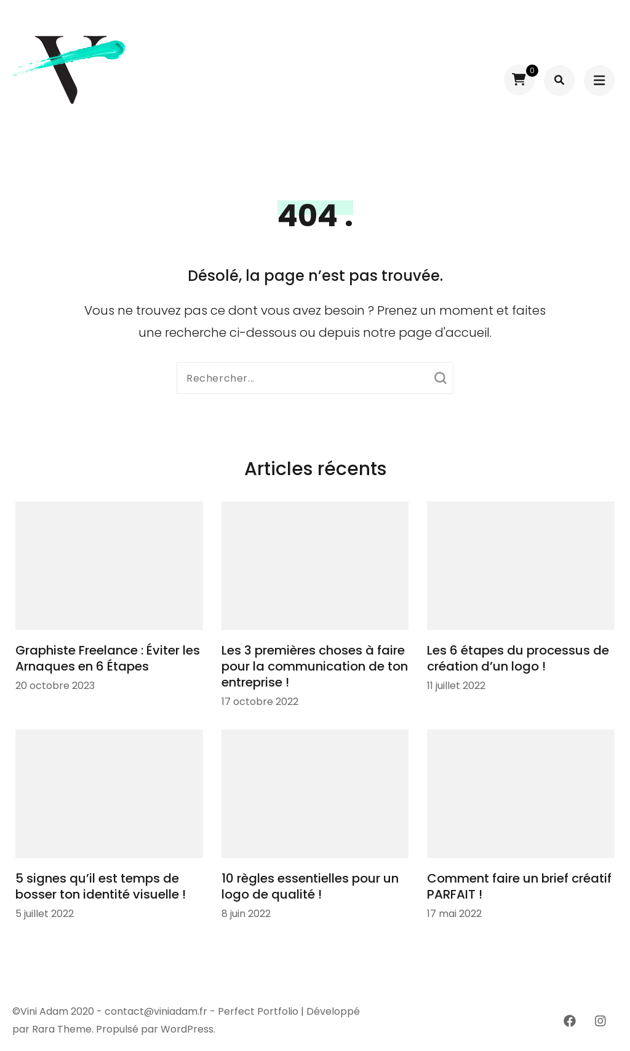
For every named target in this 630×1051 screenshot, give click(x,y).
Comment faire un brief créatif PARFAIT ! (519, 886)
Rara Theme (62, 1029)
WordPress (187, 1029)
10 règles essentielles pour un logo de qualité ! (310, 886)
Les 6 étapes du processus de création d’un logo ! (518, 658)
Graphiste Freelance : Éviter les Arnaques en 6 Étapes (107, 658)
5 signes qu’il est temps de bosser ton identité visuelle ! (100, 886)
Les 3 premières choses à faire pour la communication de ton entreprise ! (314, 666)
